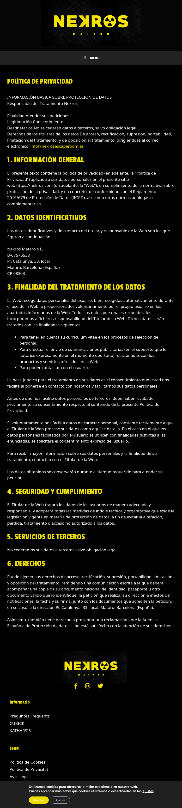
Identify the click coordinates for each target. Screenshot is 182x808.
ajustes (148, 791)
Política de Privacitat (29, 769)
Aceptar (39, 800)
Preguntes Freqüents (30, 716)
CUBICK (17, 723)
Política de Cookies (27, 762)
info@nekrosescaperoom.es (57, 146)
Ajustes (60, 800)
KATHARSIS (20, 730)
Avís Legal (19, 776)
